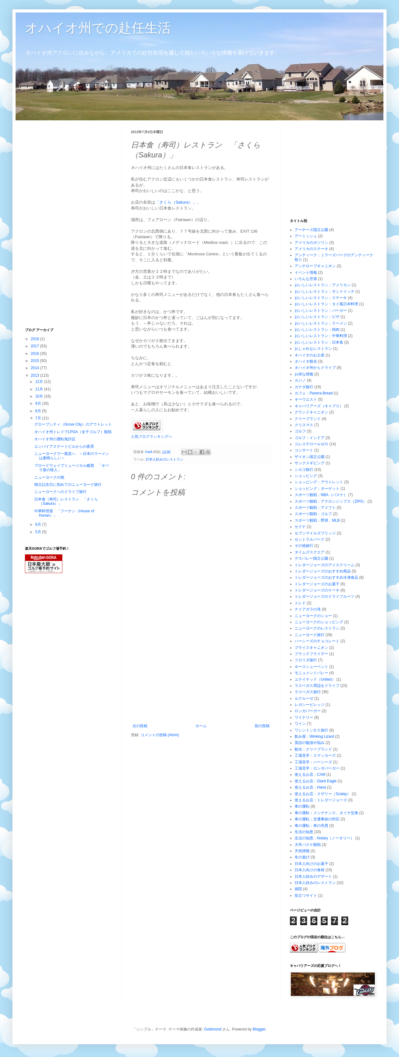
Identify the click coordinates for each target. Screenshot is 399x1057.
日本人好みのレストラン (164, 459)
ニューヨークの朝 (49, 477)
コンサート (304, 450)
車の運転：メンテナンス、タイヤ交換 (326, 813)
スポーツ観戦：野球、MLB (317, 520)
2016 (35, 353)
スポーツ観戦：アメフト (315, 507)
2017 (35, 346)
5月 (38, 532)
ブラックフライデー (311, 654)
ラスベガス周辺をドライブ (317, 685)
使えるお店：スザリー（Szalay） (323, 794)
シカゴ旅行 (304, 469)
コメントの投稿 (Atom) (160, 735)
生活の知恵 (304, 832)
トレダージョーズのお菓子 (317, 584)
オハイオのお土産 (309, 355)
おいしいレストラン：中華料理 (321, 336)
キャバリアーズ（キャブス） (319, 406)
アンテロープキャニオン (315, 266)
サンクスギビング (309, 463)
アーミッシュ (306, 236)
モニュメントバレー (311, 673)
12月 (39, 381)
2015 (35, 361)
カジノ (300, 380)
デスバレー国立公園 (311, 558)
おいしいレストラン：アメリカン (323, 285)
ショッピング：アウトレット (319, 482)
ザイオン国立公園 (309, 457)
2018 (35, 339)
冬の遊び (302, 857)
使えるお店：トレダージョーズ (321, 800)
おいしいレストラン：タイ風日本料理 (326, 304)
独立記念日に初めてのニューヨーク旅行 (68, 484)
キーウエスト (306, 399)
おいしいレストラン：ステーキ (321, 298)
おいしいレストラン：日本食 (319, 342)
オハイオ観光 (306, 361)
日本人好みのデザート (313, 876)
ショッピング (306, 476)
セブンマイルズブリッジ (315, 533)
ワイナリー (304, 717)
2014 (35, 368)
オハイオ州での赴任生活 (98, 28)
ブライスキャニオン (311, 647)
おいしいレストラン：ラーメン (321, 323)
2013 (35, 375)
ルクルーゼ (304, 698)
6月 (38, 524)
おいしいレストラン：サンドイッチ (324, 291)
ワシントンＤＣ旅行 (311, 730)
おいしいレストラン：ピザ (317, 317)
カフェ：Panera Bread (314, 393)
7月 (38, 418)
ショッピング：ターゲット (317, 488)
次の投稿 (139, 726)
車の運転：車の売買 (311, 825)
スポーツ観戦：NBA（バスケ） (321, 495)
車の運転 (302, 806)
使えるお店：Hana (310, 787)
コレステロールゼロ (311, 444)
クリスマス (304, 425)
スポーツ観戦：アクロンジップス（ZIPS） (331, 501)
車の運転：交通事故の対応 (317, 819)
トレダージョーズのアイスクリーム (324, 565)
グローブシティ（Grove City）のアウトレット (73, 424)
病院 (298, 889)
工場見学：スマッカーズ (315, 755)
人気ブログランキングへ (151, 436)
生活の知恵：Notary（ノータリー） (324, 838)
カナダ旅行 (304, 387)
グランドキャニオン (311, 412)
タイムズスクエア (309, 552)
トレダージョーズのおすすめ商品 (323, 571)
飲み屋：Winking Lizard (314, 736)
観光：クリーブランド (313, 749)
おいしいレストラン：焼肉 (317, 329)
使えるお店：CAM (310, 774)
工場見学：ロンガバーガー (317, 768)
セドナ (300, 526)
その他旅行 (304, 545)
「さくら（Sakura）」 (176, 202)
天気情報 (302, 851)
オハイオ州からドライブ (315, 367)
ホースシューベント (311, 666)
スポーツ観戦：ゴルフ (313, 514)
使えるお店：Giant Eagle (316, 781)
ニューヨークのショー (313, 616)
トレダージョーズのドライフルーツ (324, 596)
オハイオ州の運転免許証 (54, 439)
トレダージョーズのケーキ (317, 590)
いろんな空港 (306, 279)
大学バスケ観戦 (308, 844)
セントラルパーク (309, 539)
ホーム (201, 726)
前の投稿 (262, 726)
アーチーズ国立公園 (311, 230)
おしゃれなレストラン (313, 348)
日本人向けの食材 (309, 870)
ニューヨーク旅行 (309, 635)
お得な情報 (304, 374)
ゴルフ (300, 431)
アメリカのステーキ (311, 249)
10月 (39, 396)
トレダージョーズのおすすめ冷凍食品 (326, 577)
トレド (300, 603)
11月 (39, 389)
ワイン (300, 724)
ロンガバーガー (308, 711)
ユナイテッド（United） (315, 679)
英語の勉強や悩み (309, 743)
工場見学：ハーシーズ (313, 762)
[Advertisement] (201, 677)
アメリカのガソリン (311, 242)
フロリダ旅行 (306, 660)
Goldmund (212, 1029)
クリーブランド (308, 419)
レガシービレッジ (309, 704)
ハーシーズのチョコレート (317, 641)
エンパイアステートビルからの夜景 (64, 446)
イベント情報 (306, 272)
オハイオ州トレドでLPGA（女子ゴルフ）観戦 (73, 432)
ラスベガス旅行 (308, 692)
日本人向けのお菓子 (311, 864)
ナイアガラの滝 (308, 609)
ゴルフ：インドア (309, 438)
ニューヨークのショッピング (319, 622)
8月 (38, 411)
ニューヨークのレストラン (317, 628)
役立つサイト (306, 895)
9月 (38, 403)
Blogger (259, 1029)
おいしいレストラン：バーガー (321, 310)
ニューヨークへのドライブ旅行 (60, 492)
